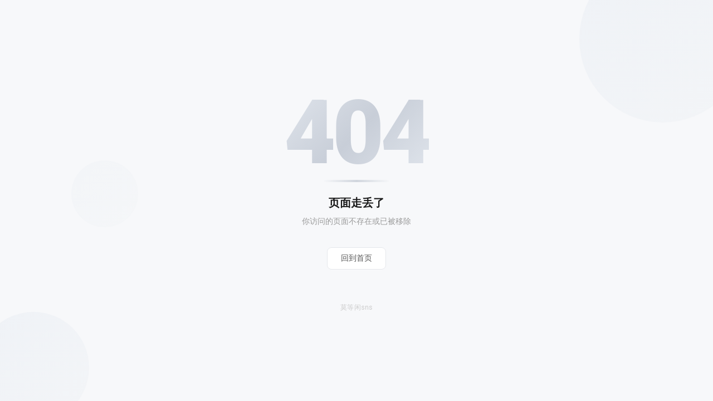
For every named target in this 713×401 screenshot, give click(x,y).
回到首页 (356, 257)
